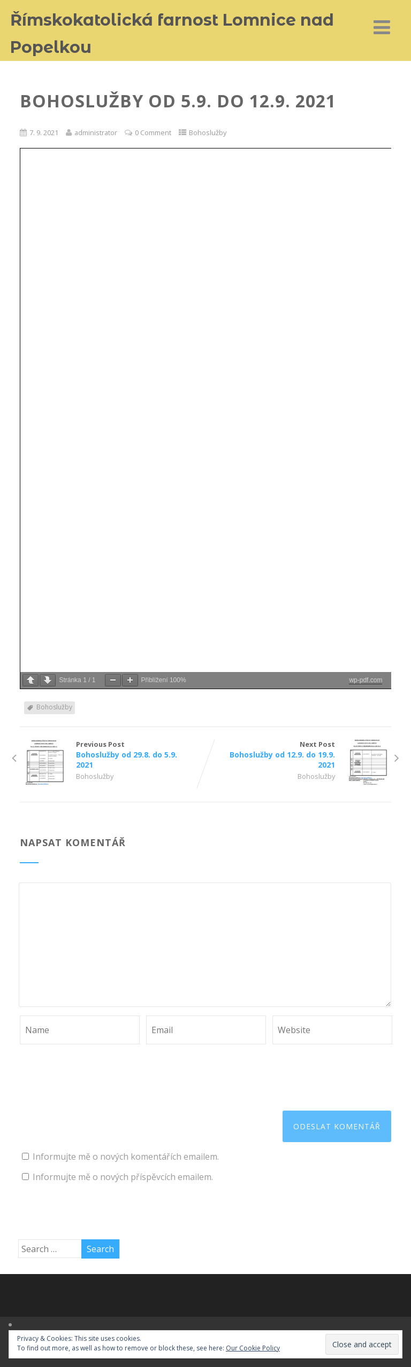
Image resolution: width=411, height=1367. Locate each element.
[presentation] (101, 1070)
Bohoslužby (207, 132)
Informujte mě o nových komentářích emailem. (126, 1156)
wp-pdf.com (365, 680)
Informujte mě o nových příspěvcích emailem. (123, 1177)
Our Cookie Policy (253, 1348)
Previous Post (113, 754)
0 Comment (153, 132)
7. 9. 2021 (43, 132)
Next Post (298, 754)
